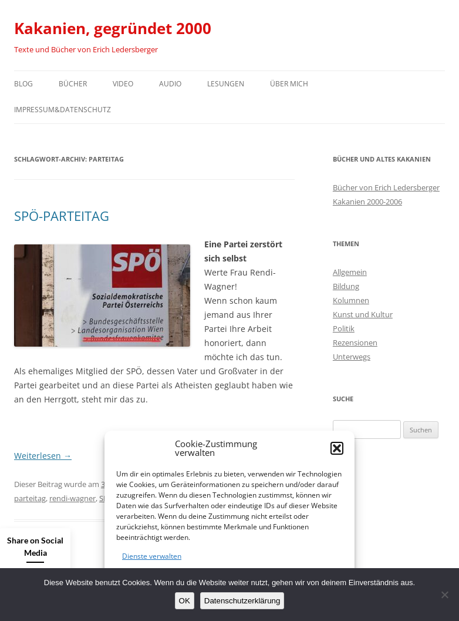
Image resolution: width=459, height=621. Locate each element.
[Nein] (444, 594)
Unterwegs (351, 356)
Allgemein (350, 272)
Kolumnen (351, 300)
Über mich (289, 84)
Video (123, 84)
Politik (344, 328)
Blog (23, 84)
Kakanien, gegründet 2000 (112, 28)
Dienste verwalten (151, 556)
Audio (170, 84)
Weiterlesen (43, 455)
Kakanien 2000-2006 (367, 201)
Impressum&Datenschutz (62, 110)
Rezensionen (355, 342)
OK (184, 600)
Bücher (73, 84)
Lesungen (225, 84)
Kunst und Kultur (363, 314)
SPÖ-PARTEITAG (61, 215)
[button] (337, 448)
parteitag (30, 498)
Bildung (346, 286)
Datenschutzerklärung (242, 600)
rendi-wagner (72, 498)
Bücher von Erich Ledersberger (386, 187)
